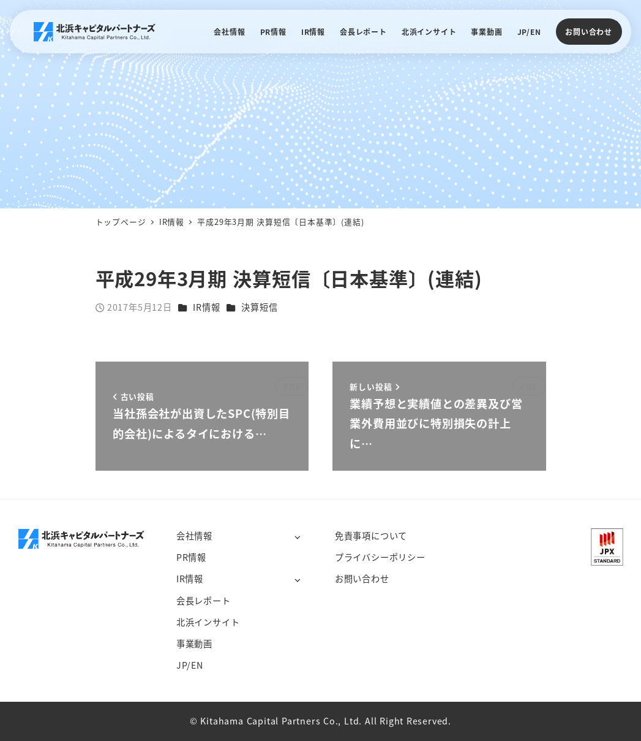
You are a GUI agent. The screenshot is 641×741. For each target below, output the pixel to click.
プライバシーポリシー (380, 557)
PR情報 (191, 557)
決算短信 (259, 307)
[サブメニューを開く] (297, 536)
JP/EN (189, 665)
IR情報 (206, 307)
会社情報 (194, 536)
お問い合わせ (588, 31)
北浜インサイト (208, 622)
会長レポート (203, 601)
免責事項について (371, 536)
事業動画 (194, 643)
